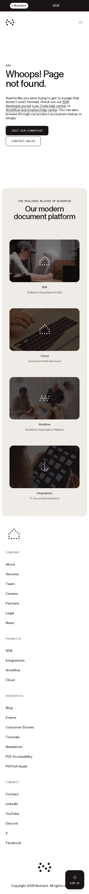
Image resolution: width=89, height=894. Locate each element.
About (10, 564)
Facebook (13, 843)
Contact (12, 794)
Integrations (15, 660)
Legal (10, 613)
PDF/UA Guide (16, 766)
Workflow (13, 670)
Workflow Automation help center (31, 110)
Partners (12, 603)
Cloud (10, 680)
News (10, 623)
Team (10, 584)
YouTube (12, 813)
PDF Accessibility (19, 756)
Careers (12, 593)
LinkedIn (12, 804)
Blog (9, 708)
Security (12, 574)
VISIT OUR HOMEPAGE (27, 130)
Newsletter (14, 747)
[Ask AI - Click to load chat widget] (74, 879)
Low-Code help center (49, 106)
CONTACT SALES (23, 141)
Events (11, 717)
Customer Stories (20, 727)
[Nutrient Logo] (10, 22)
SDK (9, 650)
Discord (12, 823)
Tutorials (13, 737)
